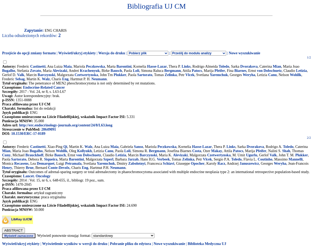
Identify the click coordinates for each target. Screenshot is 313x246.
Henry (7, 168)
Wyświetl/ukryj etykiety (77, 53)
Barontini (123, 66)
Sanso (138, 147)
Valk (20, 75)
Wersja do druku (111, 53)
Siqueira (50, 159)
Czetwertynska (86, 75)
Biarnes (240, 71)
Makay (216, 151)
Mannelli (296, 159)
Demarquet (45, 163)
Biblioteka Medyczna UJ (207, 244)
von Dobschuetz (269, 71)
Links (186, 66)
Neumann (99, 79)
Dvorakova (249, 66)
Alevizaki (59, 71)
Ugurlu (251, 155)
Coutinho (265, 159)
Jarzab (133, 159)
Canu (272, 75)
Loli (136, 71)
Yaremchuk (219, 75)
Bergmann (172, 71)
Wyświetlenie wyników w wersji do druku (74, 244)
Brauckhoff (34, 155)
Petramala (73, 163)
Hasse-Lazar (157, 66)
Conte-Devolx (59, 168)
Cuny (6, 155)
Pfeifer (219, 71)
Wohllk (295, 75)
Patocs (197, 71)
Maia (67, 66)
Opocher (197, 163)
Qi (65, 147)
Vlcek (189, 75)
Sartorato (144, 75)
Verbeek (163, 159)
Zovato (35, 71)
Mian (277, 66)
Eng (65, 79)
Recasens (21, 163)
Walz (46, 79)
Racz (221, 163)
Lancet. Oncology (37, 176)
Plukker (120, 75)
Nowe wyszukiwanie (244, 53)
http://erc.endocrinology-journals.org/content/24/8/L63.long (65, 125)
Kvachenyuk (90, 71)
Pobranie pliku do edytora (130, 244)
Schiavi (168, 163)
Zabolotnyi (136, 163)
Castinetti (37, 66)
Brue (30, 168)
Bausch (116, 71)
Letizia (301, 71)
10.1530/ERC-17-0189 (28, 134)
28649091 (48, 129)
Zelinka (171, 75)
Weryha (249, 75)
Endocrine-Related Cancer (44, 87)
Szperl (108, 159)
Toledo (224, 66)
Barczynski (46, 75)
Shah (286, 151)
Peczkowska (95, 66)
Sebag (20, 79)
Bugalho (8, 71)
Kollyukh (84, 151)
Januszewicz (249, 163)
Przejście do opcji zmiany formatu (29, 53)
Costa (196, 151)
